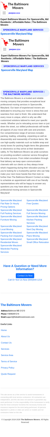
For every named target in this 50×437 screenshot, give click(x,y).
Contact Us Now (25, 276)
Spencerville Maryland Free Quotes (37, 202)
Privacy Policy (7, 368)
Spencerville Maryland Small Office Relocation (38, 241)
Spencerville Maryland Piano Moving (37, 234)
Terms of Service (9, 361)
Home (4, 330)
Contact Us (6, 342)
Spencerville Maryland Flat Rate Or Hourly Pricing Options (11, 203)
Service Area (7, 355)
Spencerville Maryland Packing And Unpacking (12, 234)
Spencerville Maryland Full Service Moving (37, 211)
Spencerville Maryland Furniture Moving (11, 218)
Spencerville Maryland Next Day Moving (37, 228)
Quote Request (8, 374)
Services (5, 349)
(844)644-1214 (14, 13)
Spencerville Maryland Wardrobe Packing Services (11, 248)
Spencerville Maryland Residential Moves (11, 241)
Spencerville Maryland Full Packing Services (11, 211)
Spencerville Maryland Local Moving (11, 228)
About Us (5, 336)
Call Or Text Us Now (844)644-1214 (25, 280)
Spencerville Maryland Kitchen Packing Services (37, 219)
